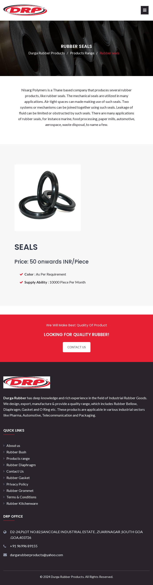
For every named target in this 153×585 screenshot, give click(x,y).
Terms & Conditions (21, 497)
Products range (18, 458)
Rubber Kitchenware (22, 503)
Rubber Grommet (19, 490)
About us (13, 445)
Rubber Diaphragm (21, 465)
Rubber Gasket (18, 477)
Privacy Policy (17, 484)
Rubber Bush (16, 452)
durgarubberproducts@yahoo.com (36, 555)
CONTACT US (76, 347)
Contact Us (15, 471)
